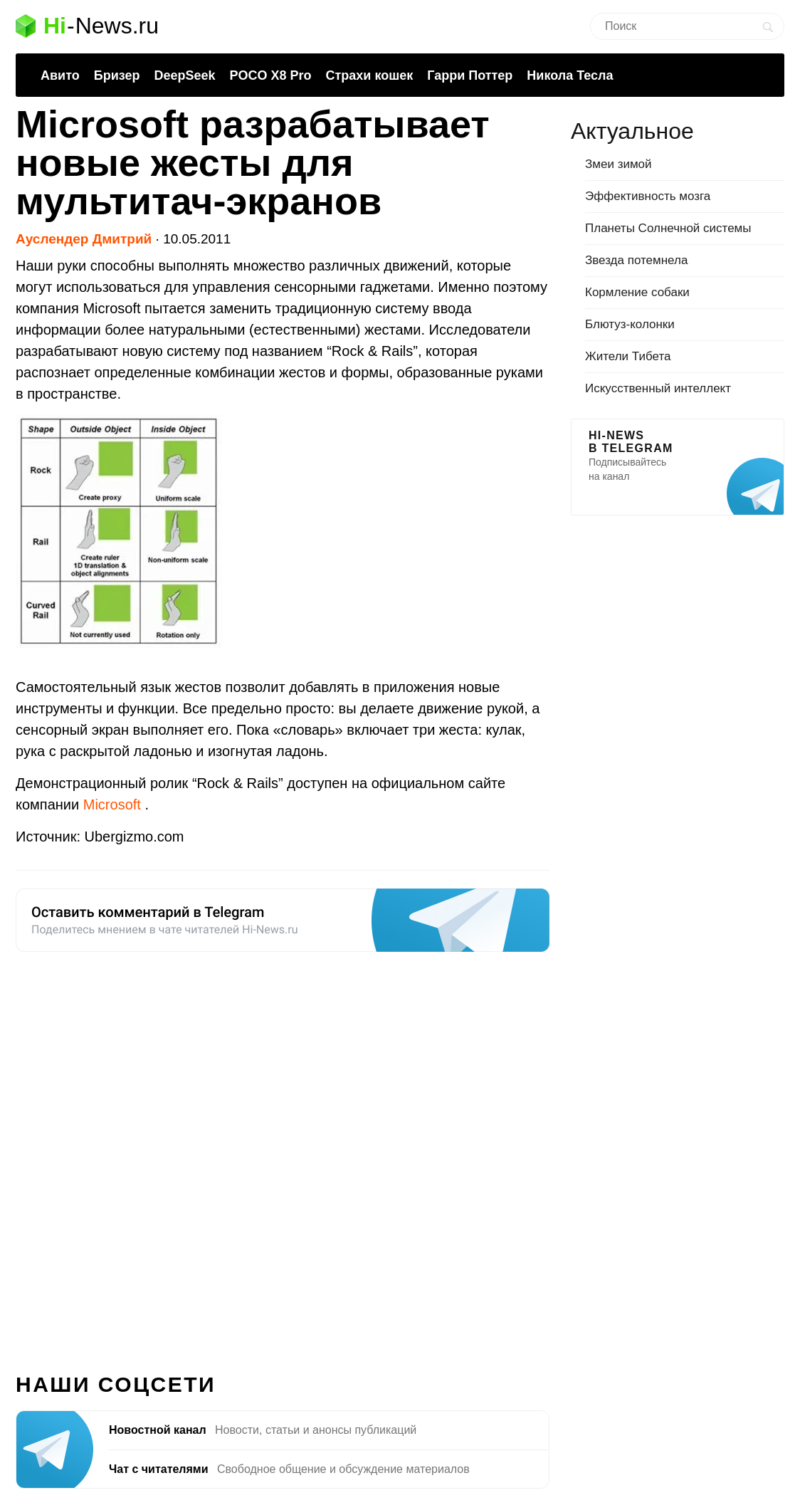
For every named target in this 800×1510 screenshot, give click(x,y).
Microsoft (114, 804)
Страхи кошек (370, 75)
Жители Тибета (627, 356)
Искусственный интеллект (658, 388)
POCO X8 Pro (270, 75)
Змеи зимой (618, 164)
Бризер (117, 75)
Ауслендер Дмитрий (84, 238)
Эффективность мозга (647, 196)
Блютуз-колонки (630, 324)
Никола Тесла (570, 75)
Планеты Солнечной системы (668, 228)
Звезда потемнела (636, 260)
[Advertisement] (282, 1154)
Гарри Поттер (469, 75)
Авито (60, 75)
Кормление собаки (637, 292)
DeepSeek (184, 75)
